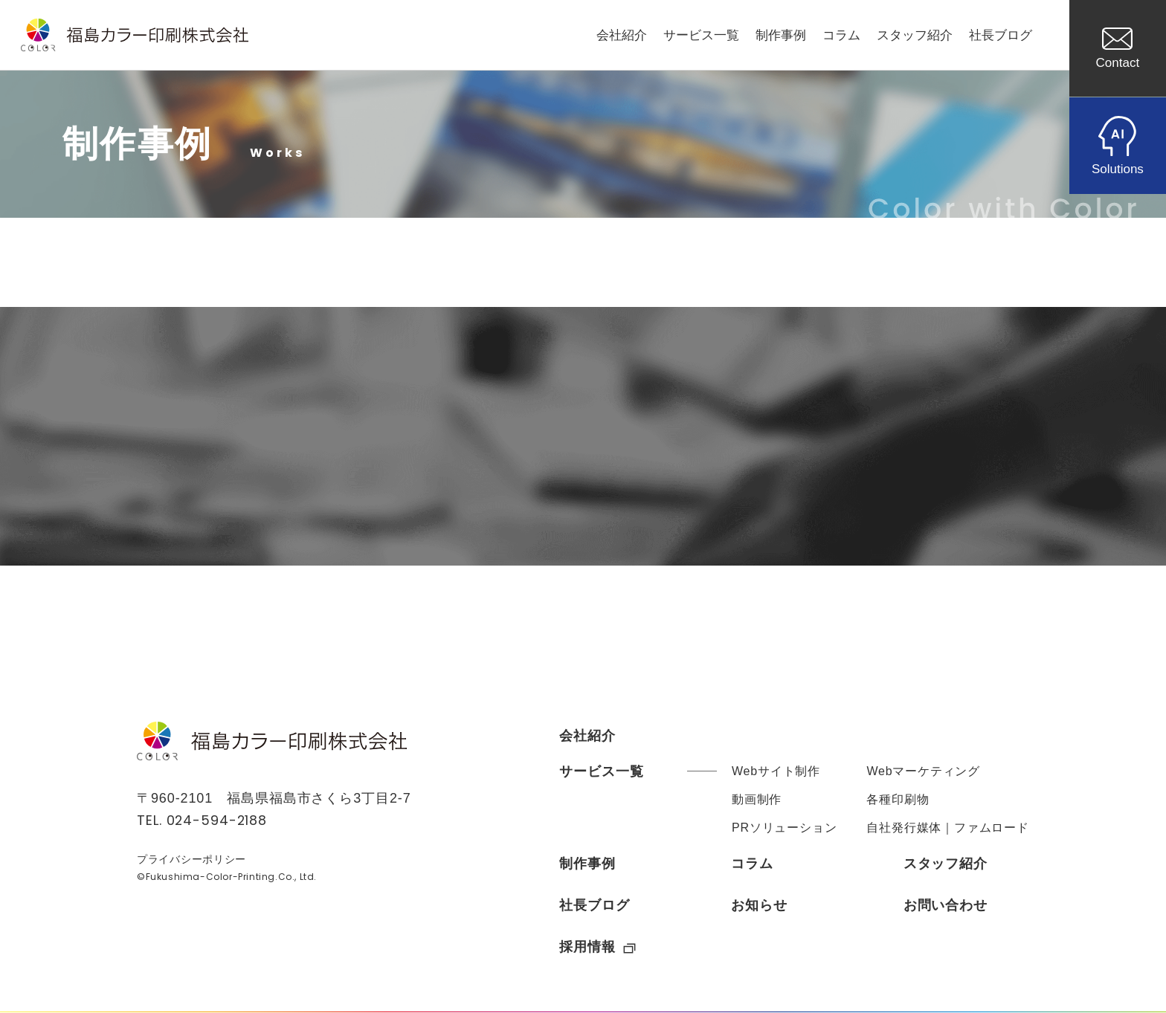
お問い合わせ (946, 905)
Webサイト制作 (776, 771)
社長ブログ (1000, 35)
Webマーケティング (923, 771)
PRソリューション (784, 827)
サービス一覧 (701, 35)
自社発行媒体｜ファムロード (947, 827)
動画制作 (757, 799)
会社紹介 (621, 35)
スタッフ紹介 (915, 35)
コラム (841, 35)
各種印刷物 (897, 799)
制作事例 (781, 35)
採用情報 (597, 946)
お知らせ (759, 905)
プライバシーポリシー (191, 861)
